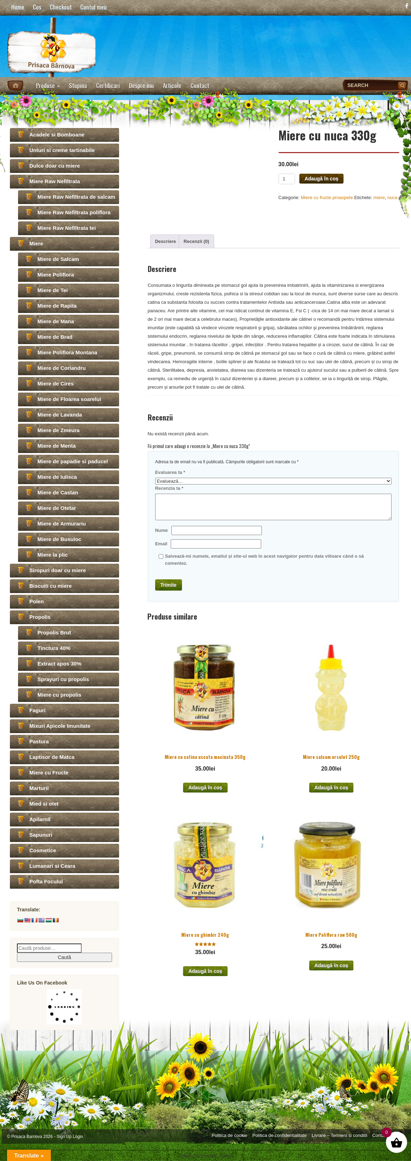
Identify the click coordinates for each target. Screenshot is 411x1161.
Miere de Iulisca (57, 477)
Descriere (165, 241)
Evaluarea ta (170, 472)
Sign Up (64, 1136)
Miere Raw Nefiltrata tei (66, 228)
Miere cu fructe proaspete (327, 197)
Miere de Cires (55, 384)
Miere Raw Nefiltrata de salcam (76, 197)
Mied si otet (44, 804)
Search (403, 85)
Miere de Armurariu (61, 524)
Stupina (78, 85)
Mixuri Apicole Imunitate (59, 726)
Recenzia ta (169, 488)
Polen (36, 601)
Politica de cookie (229, 1135)
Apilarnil (40, 819)
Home (17, 6)
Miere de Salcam (58, 259)
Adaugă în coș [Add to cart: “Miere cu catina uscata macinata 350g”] (205, 787)
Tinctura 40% (53, 648)
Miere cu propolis (59, 695)
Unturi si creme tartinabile (62, 150)
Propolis (40, 617)
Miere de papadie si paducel (72, 461)
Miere (36, 243)
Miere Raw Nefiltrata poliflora (74, 212)
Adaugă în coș (322, 178)
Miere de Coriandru (61, 368)
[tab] (165, 241)
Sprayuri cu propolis (63, 679)
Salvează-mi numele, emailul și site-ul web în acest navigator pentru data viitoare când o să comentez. (264, 559)
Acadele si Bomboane (56, 135)
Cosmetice (42, 850)
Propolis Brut (54, 632)
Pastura (39, 741)
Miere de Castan (57, 492)
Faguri (37, 710)
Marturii (39, 788)
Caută (64, 957)
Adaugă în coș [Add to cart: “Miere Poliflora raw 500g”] (331, 965)
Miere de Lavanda (59, 415)
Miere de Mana (55, 321)
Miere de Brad (54, 337)
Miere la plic (52, 555)
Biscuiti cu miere (50, 586)
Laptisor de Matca (52, 757)
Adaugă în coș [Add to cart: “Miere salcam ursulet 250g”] (331, 787)
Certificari (108, 85)
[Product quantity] (286, 179)
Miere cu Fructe (49, 773)
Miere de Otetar (56, 508)
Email (161, 543)
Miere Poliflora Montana (67, 352)
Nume (161, 530)
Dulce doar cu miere (54, 166)
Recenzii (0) (196, 241)
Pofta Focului (46, 881)
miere (379, 197)
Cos (37, 6)
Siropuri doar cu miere (57, 570)
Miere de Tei (52, 290)
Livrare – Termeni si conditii (339, 1135)
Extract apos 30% (59, 664)
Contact (199, 85)
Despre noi (141, 85)
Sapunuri (40, 835)
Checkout (61, 6)
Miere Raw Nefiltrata (54, 181)
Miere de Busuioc (59, 539)
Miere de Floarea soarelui (69, 399)
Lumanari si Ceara (52, 866)
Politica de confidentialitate (279, 1135)
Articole (172, 85)
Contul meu (93, 6)
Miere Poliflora (55, 275)
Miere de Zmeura (58, 430)
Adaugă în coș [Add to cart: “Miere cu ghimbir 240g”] (205, 971)
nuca (392, 197)
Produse (48, 85)
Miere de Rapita (57, 306)
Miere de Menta (56, 446)
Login (78, 1136)
